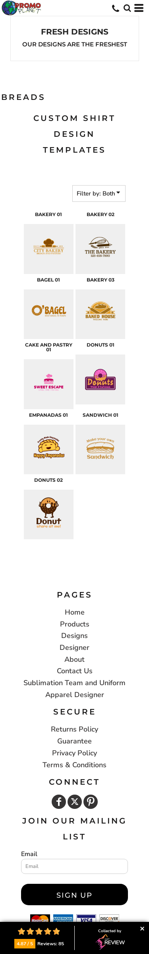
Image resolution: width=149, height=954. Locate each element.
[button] (127, 8)
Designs (74, 635)
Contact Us (75, 671)
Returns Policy (74, 729)
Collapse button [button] (142, 929)
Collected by (110, 939)
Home (75, 612)
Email (29, 854)
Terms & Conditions (74, 765)
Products (74, 624)
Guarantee (74, 741)
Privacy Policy (74, 753)
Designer (74, 647)
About (74, 659)
